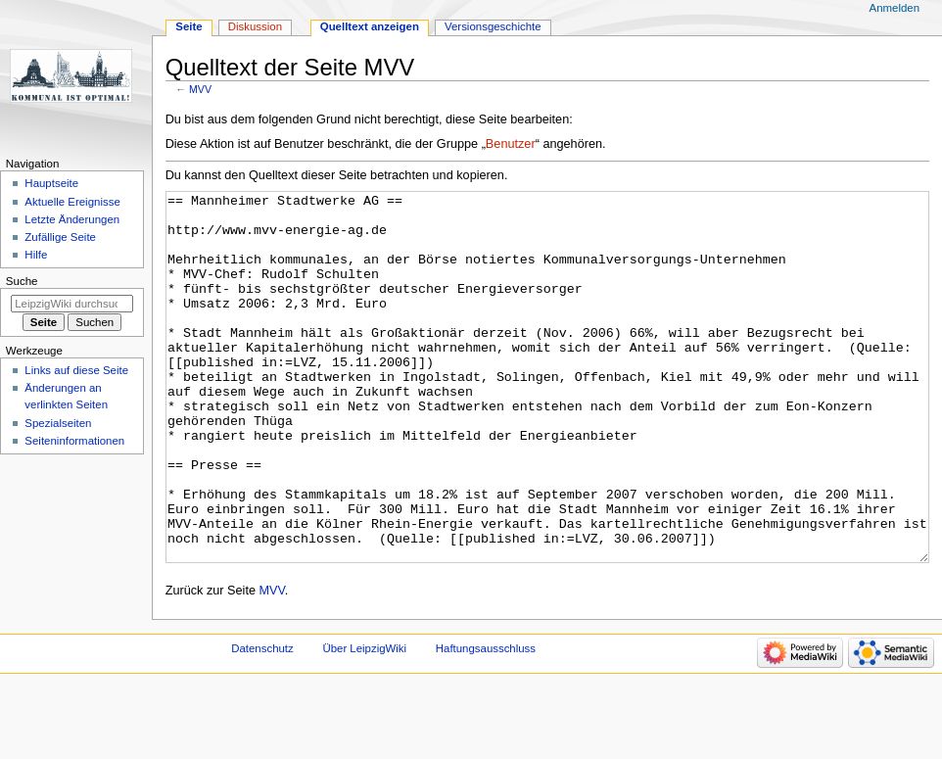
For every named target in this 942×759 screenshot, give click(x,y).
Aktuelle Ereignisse (71, 202)
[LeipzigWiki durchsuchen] (72, 303)
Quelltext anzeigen (369, 26)
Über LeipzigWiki (364, 722)
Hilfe (35, 255)
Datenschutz (262, 722)
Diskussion (255, 26)
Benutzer (511, 144)
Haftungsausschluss (486, 722)
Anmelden (895, 8)
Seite (188, 26)
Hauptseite (51, 183)
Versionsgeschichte (493, 26)
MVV (200, 89)
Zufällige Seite (60, 237)
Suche (22, 281)
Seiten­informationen (74, 441)
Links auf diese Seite (76, 370)
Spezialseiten (57, 423)
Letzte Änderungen (71, 219)
